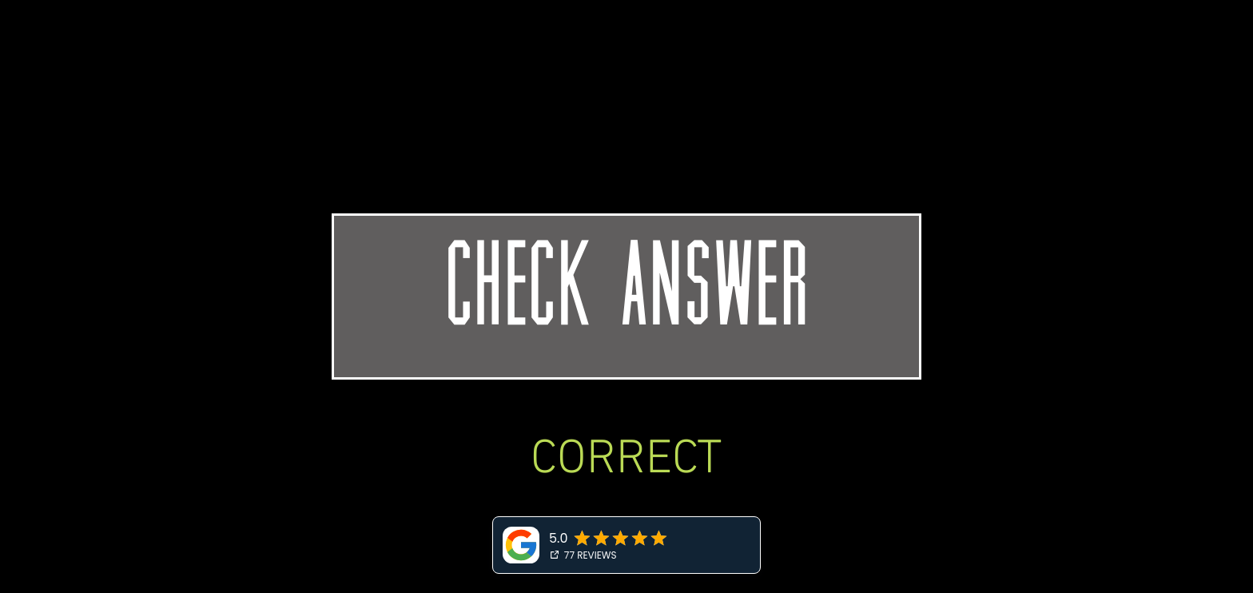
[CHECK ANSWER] (626, 296)
